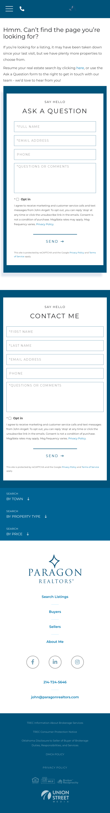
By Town (14, 499)
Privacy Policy (44, 224)
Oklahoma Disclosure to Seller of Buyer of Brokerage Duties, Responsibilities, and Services (55, 743)
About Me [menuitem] (55, 642)
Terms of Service (90, 467)
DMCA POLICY (55, 754)
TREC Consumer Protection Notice (55, 732)
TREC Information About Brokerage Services (55, 723)
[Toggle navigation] (9, 9)
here (80, 68)
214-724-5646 (23, 9)
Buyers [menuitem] (55, 612)
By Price (14, 534)
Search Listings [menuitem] (55, 597)
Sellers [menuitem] (55, 627)
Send (52, 241)
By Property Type (23, 517)
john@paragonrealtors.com (55, 697)
